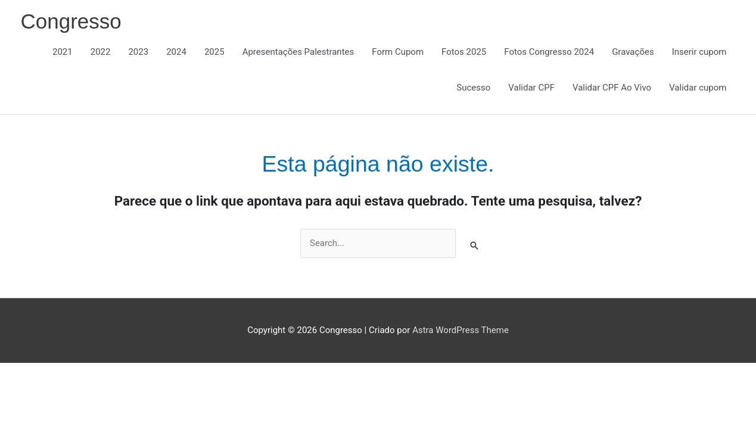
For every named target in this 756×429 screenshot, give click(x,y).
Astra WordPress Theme (460, 330)
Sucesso (473, 87)
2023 (138, 51)
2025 (214, 51)
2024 (176, 51)
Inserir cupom (699, 51)
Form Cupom (398, 51)
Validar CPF (531, 87)
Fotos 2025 (463, 51)
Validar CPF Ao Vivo (612, 87)
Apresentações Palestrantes (298, 51)
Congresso (71, 21)
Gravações (633, 51)
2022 (101, 51)
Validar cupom (697, 87)
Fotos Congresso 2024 (549, 51)
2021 (62, 51)
